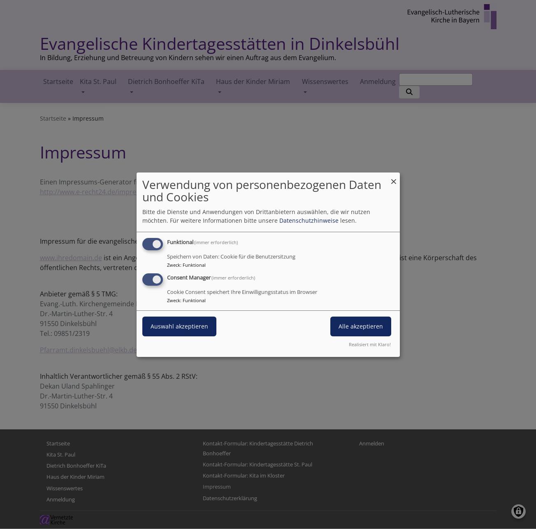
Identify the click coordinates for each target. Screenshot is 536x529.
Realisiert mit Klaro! (370, 344)
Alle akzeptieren (361, 326)
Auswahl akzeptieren (179, 326)
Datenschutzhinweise (309, 220)
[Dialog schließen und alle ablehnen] (393, 177)
